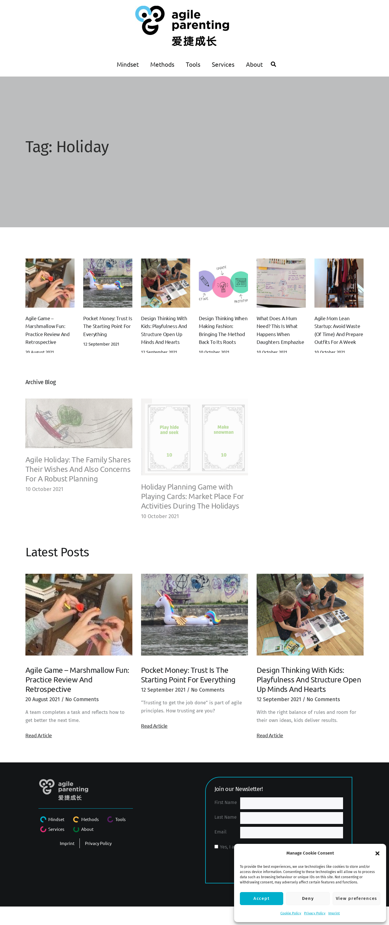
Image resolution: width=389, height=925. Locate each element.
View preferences (356, 898)
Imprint (334, 913)
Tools (193, 64)
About (254, 64)
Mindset (128, 64)
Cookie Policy (290, 913)
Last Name (225, 817)
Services (223, 64)
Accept (261, 898)
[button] (377, 853)
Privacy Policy (314, 913)
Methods (162, 64)
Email (220, 832)
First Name (225, 802)
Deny (308, 898)
